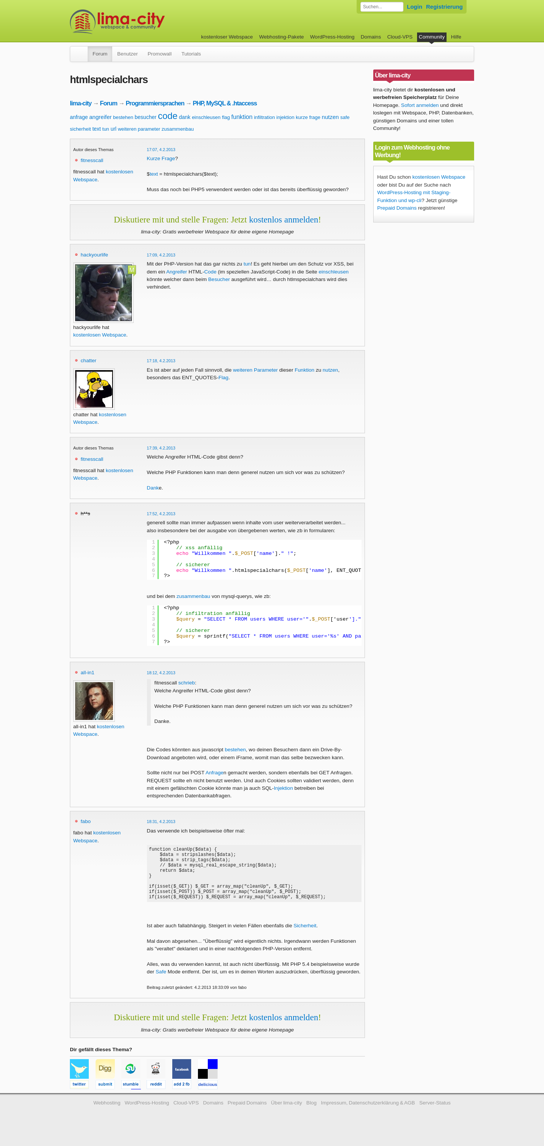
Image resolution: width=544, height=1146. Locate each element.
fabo (86, 821)
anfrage (79, 117)
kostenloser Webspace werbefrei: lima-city (145, 21)
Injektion (283, 788)
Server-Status (435, 1114)
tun (105, 129)
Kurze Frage (161, 158)
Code (210, 272)
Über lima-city (286, 1114)
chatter (89, 360)
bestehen (123, 117)
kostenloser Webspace (227, 37)
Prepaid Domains (397, 208)
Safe (161, 983)
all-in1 (87, 672)
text (96, 129)
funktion (241, 117)
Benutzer (127, 54)
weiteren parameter (139, 129)
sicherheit (80, 129)
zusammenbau (178, 129)
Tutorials (191, 54)
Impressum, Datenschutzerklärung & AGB (368, 1114)
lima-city (80, 103)
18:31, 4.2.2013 (161, 821)
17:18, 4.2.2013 (161, 360)
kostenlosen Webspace (99, 335)
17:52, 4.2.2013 (161, 513)
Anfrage (215, 772)
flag (226, 117)
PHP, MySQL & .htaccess (225, 103)
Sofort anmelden (420, 105)
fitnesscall (92, 160)
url (114, 129)
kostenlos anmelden (283, 219)
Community (432, 37)
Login (414, 6)
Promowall (160, 54)
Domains (371, 37)
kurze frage (308, 117)
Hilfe (456, 37)
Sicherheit (305, 937)
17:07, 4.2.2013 (161, 149)
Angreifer (176, 272)
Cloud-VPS (400, 37)
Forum (100, 54)
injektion (286, 117)
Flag (223, 377)
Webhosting (107, 1114)
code (168, 116)
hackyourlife (94, 255)
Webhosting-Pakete (281, 37)
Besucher (219, 279)
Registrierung (444, 6)
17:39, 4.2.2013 (161, 448)
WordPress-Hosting (332, 37)
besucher (146, 117)
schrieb (186, 683)
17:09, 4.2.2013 (161, 255)
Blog (311, 1114)
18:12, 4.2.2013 (161, 672)
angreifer (100, 117)
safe (345, 117)
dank (184, 117)
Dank (153, 488)
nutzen (330, 117)
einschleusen (206, 117)
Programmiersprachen (155, 103)
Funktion (304, 370)
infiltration (264, 117)
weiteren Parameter (255, 370)
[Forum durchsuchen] (381, 7)
